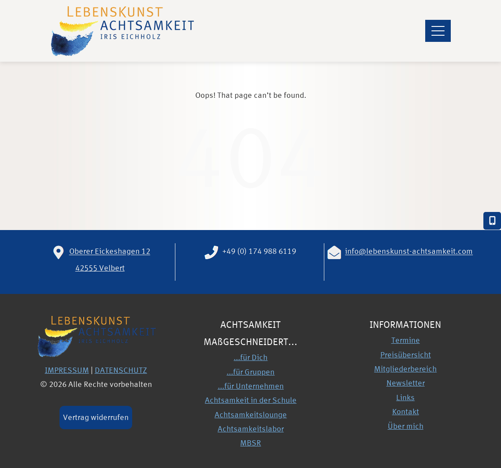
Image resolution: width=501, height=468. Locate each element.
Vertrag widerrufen (96, 417)
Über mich (405, 426)
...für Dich (250, 357)
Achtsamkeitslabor (251, 428)
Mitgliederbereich (405, 368)
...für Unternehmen (251, 385)
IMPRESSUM (67, 370)
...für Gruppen (250, 371)
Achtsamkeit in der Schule (251, 400)
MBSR (250, 442)
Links (405, 397)
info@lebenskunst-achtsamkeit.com (409, 251)
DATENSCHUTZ (121, 370)
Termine (405, 340)
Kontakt (405, 411)
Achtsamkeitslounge (251, 414)
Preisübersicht (405, 354)
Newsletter (405, 382)
